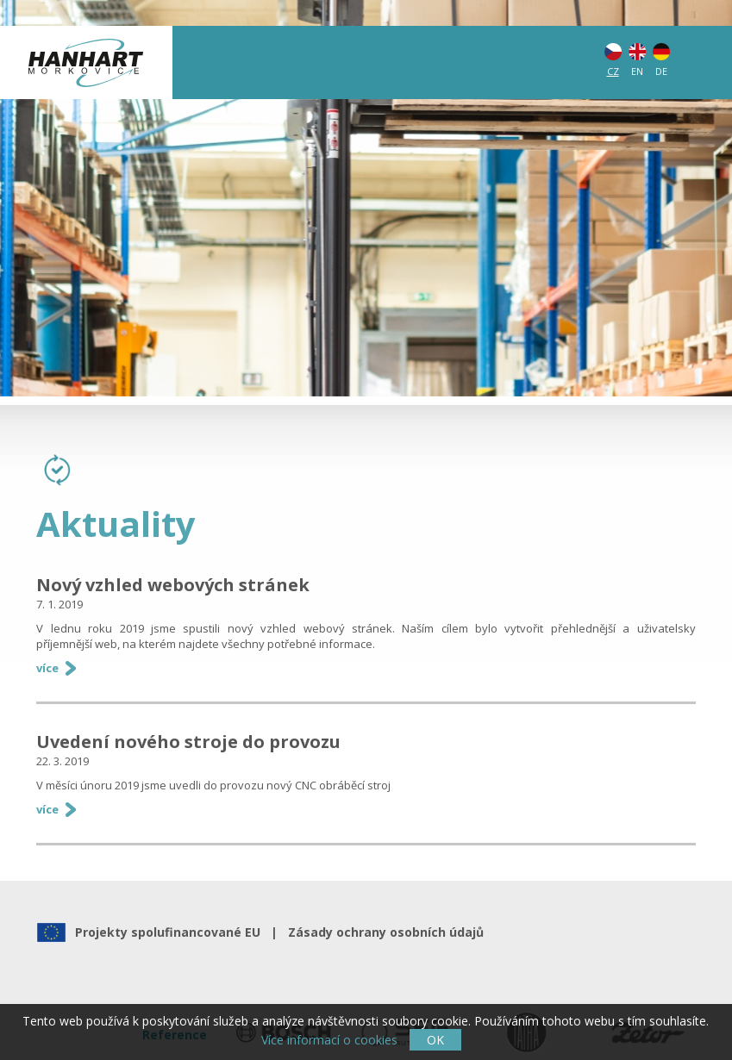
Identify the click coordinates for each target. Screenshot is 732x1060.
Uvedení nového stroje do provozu (188, 741)
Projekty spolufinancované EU (171, 932)
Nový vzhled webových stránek (173, 584)
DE (661, 71)
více (47, 668)
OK (435, 1040)
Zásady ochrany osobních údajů (382, 932)
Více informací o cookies (329, 1040)
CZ (613, 71)
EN (637, 71)
